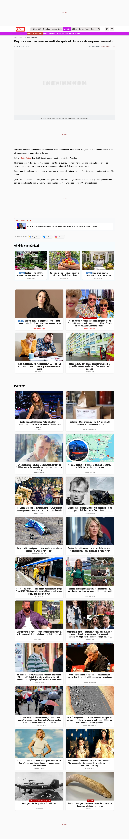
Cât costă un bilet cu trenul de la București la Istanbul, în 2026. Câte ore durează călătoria (90, 466)
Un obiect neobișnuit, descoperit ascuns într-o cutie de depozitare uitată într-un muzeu (90, 804)
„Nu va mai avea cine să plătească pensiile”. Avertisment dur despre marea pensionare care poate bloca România (39, 509)
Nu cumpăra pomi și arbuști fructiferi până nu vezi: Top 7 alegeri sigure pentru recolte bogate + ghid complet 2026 (64, 274)
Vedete (67, 29)
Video (74, 29)
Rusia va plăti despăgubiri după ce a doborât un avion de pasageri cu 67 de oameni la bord (39, 549)
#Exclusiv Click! (90, 318)
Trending (46, 29)
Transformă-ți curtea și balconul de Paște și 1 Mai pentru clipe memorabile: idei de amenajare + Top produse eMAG (98, 274)
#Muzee (90, 801)
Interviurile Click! (62, 34)
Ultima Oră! (36, 29)
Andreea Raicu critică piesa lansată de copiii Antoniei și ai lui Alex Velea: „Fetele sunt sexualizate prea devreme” (39, 323)
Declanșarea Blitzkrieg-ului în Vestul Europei (39, 803)
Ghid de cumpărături (26, 245)
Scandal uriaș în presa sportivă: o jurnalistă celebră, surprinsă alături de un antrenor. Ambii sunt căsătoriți (90, 589)
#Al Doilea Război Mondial (39, 801)
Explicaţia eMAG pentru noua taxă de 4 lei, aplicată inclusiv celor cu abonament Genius (90, 423)
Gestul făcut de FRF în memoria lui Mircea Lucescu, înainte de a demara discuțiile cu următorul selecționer (90, 675)
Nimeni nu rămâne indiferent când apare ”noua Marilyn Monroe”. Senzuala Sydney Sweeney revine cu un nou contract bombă (39, 763)
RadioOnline (26, 158)
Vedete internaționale (34, 34)
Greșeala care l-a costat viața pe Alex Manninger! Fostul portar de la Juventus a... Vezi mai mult (90, 509)
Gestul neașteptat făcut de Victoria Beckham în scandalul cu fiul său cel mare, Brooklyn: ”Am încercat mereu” (39, 424)
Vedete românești (49, 34)
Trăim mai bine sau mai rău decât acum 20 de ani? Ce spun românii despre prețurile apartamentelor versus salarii (39, 366)
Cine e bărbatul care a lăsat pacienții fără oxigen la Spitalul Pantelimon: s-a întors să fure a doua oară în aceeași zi (89, 366)
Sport (93, 29)
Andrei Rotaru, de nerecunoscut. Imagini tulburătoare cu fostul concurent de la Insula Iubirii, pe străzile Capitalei (39, 632)
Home (15, 37)
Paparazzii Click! (74, 34)
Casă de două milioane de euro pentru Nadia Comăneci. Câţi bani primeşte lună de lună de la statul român (90, 549)
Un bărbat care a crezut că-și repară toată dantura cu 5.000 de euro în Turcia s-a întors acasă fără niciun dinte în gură (39, 467)
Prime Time (84, 29)
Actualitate (57, 29)
